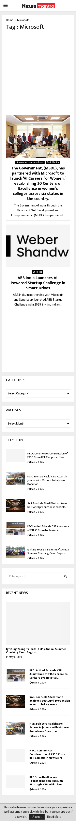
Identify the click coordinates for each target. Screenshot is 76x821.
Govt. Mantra (53, 162)
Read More (54, 816)
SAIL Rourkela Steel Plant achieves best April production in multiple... (47, 505)
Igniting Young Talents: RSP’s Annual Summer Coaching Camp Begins (48, 551)
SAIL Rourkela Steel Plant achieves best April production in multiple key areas (49, 701)
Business (37, 272)
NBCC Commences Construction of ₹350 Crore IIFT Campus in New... (47, 455)
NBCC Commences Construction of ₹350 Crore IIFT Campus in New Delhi (47, 754)
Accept (37, 816)
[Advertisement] (38, 73)
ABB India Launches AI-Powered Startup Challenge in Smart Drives (38, 282)
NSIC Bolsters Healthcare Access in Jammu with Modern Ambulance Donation (47, 480)
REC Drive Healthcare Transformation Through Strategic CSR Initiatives (46, 781)
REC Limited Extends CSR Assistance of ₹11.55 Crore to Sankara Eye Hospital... (48, 674)
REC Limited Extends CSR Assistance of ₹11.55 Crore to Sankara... (48, 528)
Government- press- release (30, 162)
